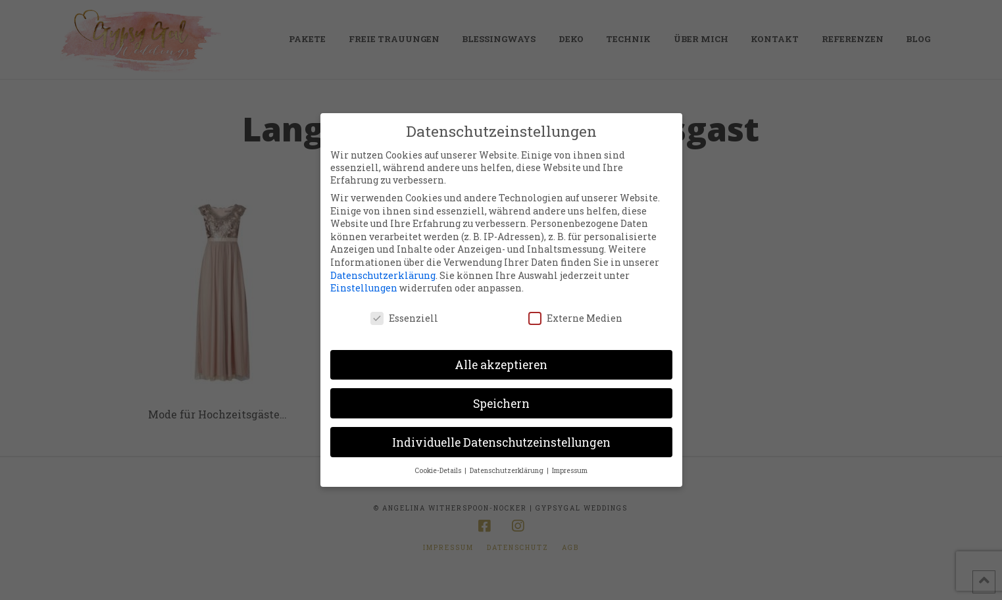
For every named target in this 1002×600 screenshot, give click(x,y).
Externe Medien (575, 318)
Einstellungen (363, 288)
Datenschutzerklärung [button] (507, 470)
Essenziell (404, 318)
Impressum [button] (570, 470)
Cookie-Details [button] (438, 470)
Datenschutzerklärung (383, 275)
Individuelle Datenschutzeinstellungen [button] (501, 442)
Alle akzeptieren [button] (501, 364)
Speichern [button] (501, 403)
